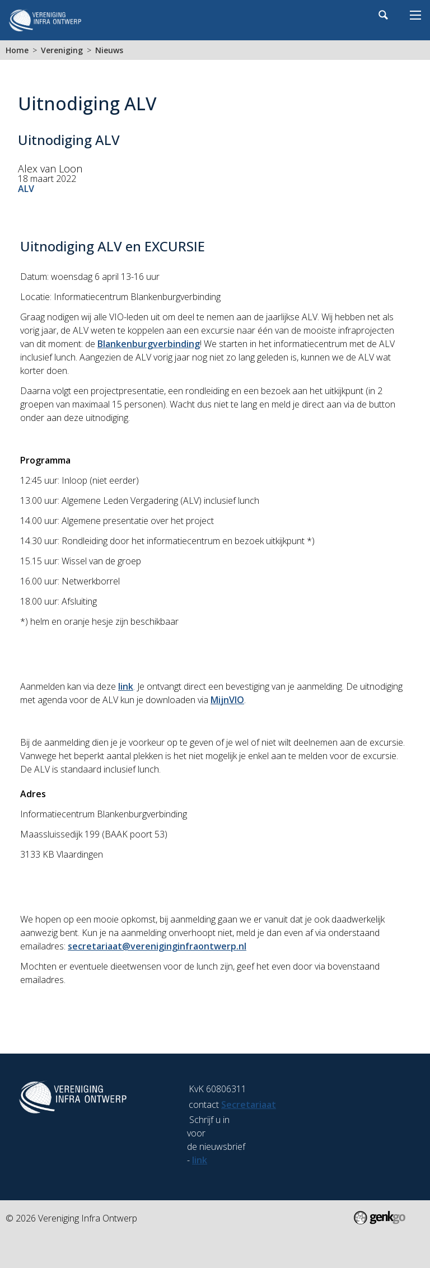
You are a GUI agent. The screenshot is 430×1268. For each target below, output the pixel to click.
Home (17, 50)
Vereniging (62, 50)
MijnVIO (227, 700)
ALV (26, 189)
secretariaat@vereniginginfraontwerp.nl (157, 946)
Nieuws (109, 50)
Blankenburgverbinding (148, 344)
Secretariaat (248, 1104)
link (125, 686)
